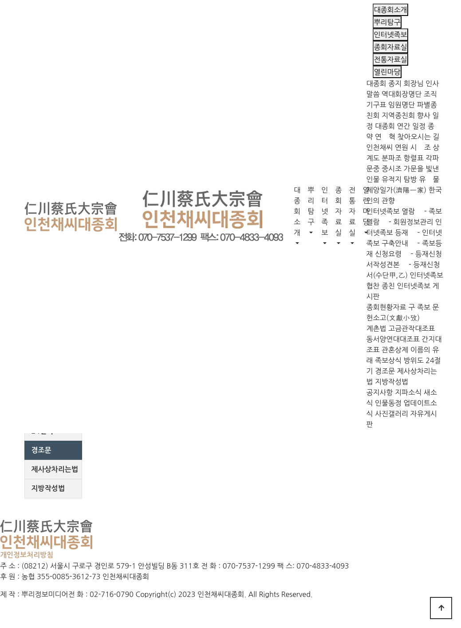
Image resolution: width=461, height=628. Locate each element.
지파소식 (408, 392)
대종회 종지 (384, 83)
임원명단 (401, 104)
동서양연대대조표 (392, 339)
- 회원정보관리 (407, 221)
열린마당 (365, 205)
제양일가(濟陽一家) (396, 190)
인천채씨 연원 (387, 147)
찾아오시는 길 (419, 136)
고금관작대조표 (411, 328)
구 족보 (419, 307)
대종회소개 (297, 211)
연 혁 (385, 136)
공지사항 (379, 392)
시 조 (420, 147)
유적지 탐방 (399, 179)
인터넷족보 (324, 211)
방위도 (414, 360)
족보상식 (388, 360)
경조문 (385, 371)
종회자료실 (338, 211)
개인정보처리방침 (26, 555)
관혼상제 (395, 349)
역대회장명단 (402, 94)
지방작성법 (391, 381)
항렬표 (414, 158)
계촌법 (376, 328)
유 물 (429, 179)
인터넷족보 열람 (390, 211)
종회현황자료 (386, 307)
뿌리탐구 (310, 205)
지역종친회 (398, 115)
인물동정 (388, 403)
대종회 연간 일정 (400, 126)
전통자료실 (352, 211)
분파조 (392, 158)
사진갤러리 (391, 413)
